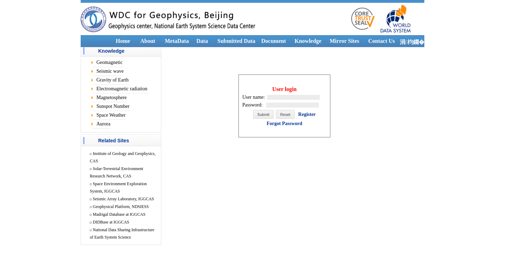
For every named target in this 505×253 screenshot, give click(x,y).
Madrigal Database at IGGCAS (119, 214)
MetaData (177, 41)
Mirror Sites (344, 41)
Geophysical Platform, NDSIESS (121, 206)
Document (273, 41)
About (147, 41)
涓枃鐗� (412, 42)
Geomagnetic (109, 62)
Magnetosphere (111, 97)
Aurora (103, 123)
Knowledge (308, 41)
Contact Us (381, 41)
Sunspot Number (113, 106)
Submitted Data (236, 41)
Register (307, 114)
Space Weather (111, 115)
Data (202, 41)
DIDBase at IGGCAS (111, 222)
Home (123, 41)
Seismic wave (109, 71)
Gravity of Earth (112, 80)
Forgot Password (284, 123)
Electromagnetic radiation (121, 88)
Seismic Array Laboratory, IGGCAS (123, 198)
